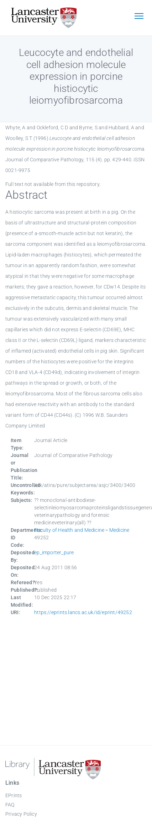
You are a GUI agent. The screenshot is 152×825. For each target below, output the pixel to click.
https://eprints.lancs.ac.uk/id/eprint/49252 (83, 612)
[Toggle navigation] (139, 17)
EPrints (13, 795)
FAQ (10, 805)
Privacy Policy (21, 814)
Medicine (119, 530)
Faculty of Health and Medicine (69, 530)
